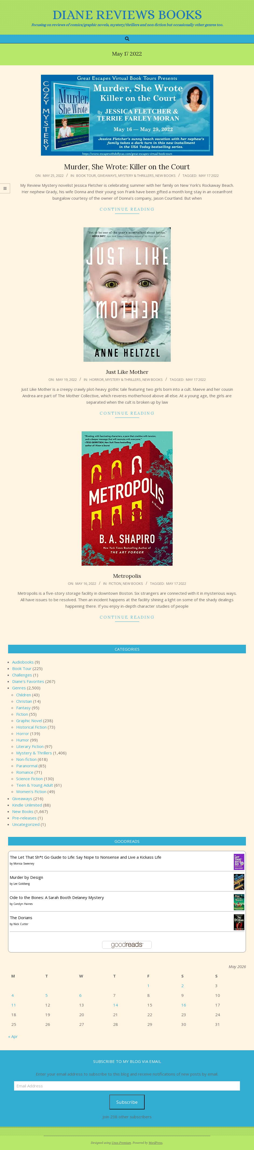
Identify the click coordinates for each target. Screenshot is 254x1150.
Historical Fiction (31, 727)
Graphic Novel (29, 720)
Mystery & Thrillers (136, 175)
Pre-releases (24, 818)
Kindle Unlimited (27, 805)
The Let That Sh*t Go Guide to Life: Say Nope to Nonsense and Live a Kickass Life (85, 857)
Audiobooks (23, 662)
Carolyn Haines (23, 904)
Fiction (115, 583)
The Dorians (21, 917)
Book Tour (86, 175)
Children (23, 694)
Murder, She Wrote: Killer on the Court (127, 166)
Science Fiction (29, 778)
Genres (19, 687)
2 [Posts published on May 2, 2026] (182, 985)
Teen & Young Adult (34, 785)
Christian (24, 701)
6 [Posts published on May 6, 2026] (80, 995)
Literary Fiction (30, 746)
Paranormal (26, 765)
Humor (22, 740)
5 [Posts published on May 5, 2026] (46, 995)
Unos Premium (121, 1143)
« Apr (13, 1036)
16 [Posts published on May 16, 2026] (183, 1005)
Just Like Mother (127, 371)
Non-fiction (26, 759)
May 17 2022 (209, 175)
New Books (165, 175)
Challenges (22, 675)
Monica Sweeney (23, 863)
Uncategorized (26, 824)
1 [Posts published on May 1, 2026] (148, 985)
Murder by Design (26, 877)
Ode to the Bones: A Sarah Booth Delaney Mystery (57, 897)
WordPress (155, 1143)
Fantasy (23, 707)
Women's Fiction (31, 791)
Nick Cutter (20, 924)
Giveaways (107, 175)
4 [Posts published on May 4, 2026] (12, 995)
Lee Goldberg (21, 884)
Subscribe (127, 1102)
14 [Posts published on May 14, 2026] (115, 1005)
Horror (96, 379)
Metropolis (127, 575)
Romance (24, 772)
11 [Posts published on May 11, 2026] (13, 1005)
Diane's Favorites (28, 681)
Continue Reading (127, 209)
